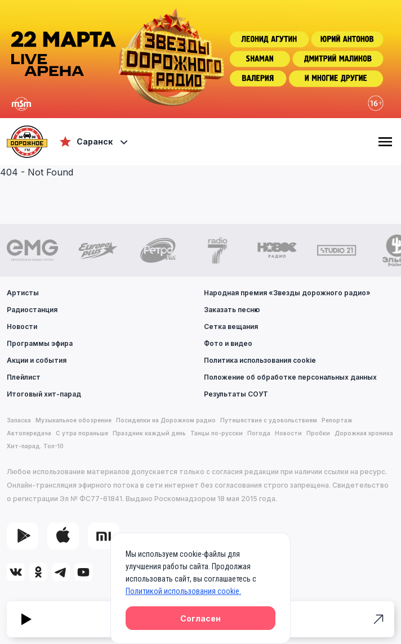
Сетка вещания (231, 326)
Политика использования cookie (260, 360)
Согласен (200, 618)
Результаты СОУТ (236, 394)
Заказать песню (232, 309)
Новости (22, 326)
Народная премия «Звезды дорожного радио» (287, 293)
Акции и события (36, 360)
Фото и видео (228, 343)
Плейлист (24, 377)
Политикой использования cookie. (183, 591)
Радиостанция (32, 309)
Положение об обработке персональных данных (290, 377)
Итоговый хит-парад (44, 394)
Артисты (23, 293)
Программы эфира (40, 343)
